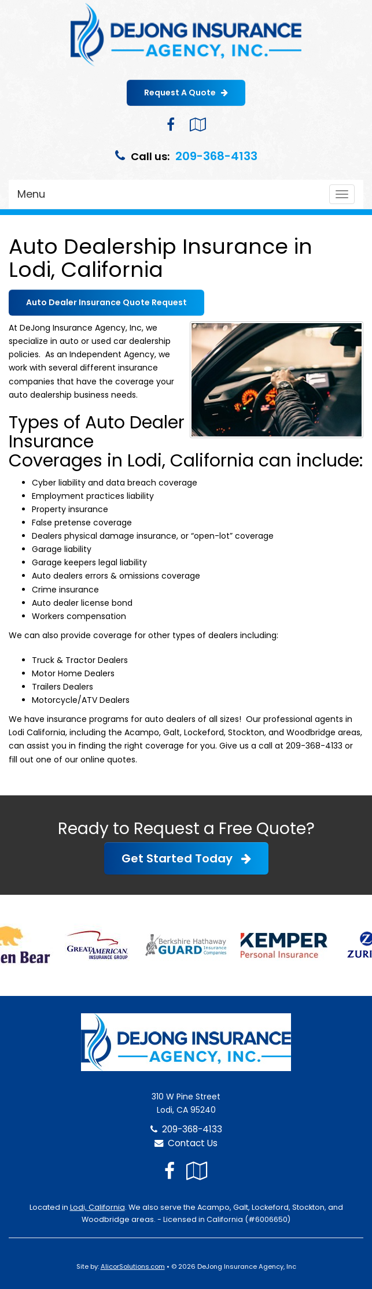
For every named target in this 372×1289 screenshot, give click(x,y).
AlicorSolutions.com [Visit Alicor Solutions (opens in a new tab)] (133, 1266)
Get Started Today (186, 858)
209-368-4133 (216, 156)
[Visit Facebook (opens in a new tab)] (171, 124)
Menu (31, 194)
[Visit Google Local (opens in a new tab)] (197, 124)
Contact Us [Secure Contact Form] (186, 1143)
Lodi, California (97, 1207)
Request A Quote (186, 92)
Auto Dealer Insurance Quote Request (106, 302)
